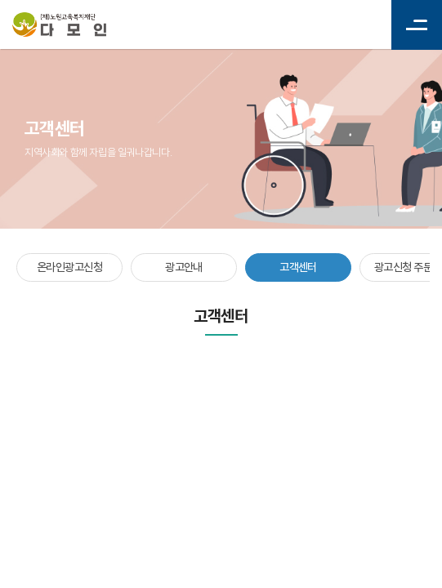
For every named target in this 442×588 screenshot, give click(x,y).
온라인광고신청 (69, 267)
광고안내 (184, 267)
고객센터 (298, 267)
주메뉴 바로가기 (0, 0)
